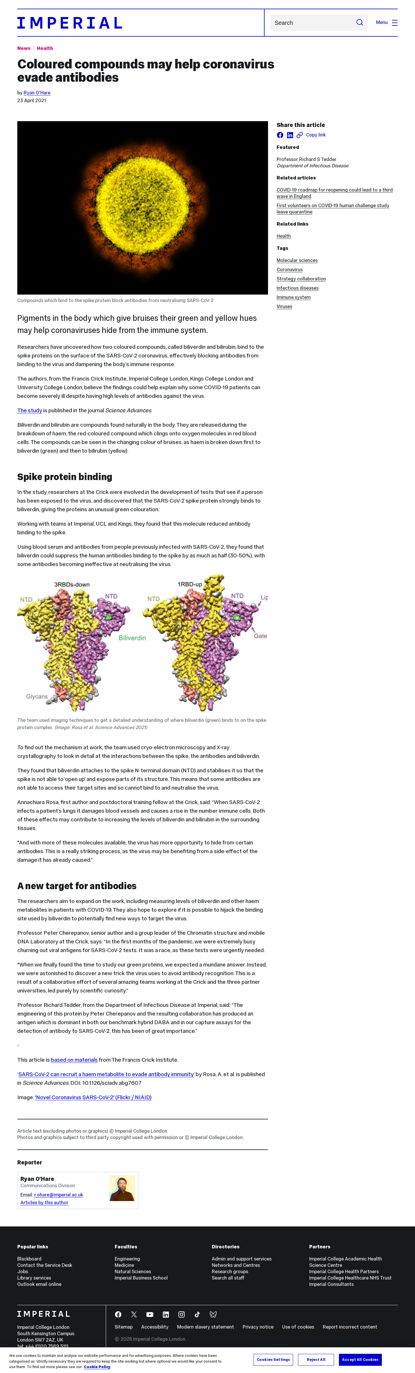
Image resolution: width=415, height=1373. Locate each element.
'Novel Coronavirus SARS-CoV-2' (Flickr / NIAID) (93, 1097)
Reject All (316, 1359)
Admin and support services (241, 1259)
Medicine (124, 1265)
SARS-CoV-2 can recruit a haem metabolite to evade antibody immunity (106, 1074)
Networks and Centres (236, 1265)
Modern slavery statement (205, 1327)
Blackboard (29, 1259)
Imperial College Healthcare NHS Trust (350, 1278)
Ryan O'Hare (37, 93)
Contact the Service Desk (44, 1265)
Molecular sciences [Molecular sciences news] (297, 260)
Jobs (22, 1272)
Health (284, 236)
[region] (207, 1360)
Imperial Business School (141, 1278)
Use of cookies (298, 1327)
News (24, 48)
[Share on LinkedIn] (289, 135)
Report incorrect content (350, 1327)
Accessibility (155, 1327)
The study (29, 410)
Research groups (230, 1272)
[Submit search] (359, 22)
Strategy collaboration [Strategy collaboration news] (301, 279)
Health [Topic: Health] (45, 48)
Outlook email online (39, 1284)
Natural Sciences (133, 1272)
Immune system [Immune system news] (294, 297)
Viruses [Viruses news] (284, 307)
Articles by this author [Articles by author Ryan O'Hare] (44, 1203)
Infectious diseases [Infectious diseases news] (297, 288)
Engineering (127, 1259)
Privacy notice (258, 1327)
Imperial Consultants (331, 1284)
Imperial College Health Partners (344, 1272)
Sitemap (124, 1327)
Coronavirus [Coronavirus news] (290, 270)
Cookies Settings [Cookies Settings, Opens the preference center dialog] (273, 1359)
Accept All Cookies (360, 1359)
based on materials (74, 1059)
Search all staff (228, 1278)
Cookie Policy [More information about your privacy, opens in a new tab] (97, 1367)
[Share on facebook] (280, 135)
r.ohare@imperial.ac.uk (58, 1195)
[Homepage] (141, 23)
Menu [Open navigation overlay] (387, 22)
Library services (34, 1278)
